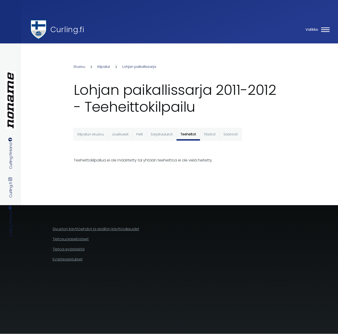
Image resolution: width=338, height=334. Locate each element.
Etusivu (79, 66)
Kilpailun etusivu (90, 134)
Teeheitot (188, 134)
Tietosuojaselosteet (71, 239)
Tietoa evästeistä (68, 249)
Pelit (139, 134)
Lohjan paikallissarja (139, 66)
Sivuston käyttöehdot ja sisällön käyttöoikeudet (96, 229)
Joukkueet (120, 134)
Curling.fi (67, 29)
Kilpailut (103, 66)
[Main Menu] (316, 29)
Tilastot (210, 134)
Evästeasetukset (68, 259)
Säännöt (230, 134)
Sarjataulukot (162, 134)
